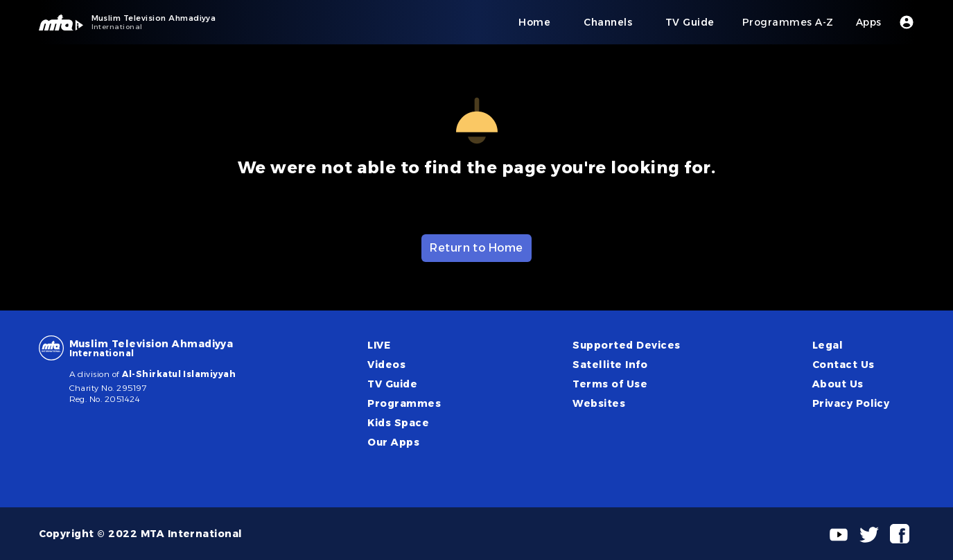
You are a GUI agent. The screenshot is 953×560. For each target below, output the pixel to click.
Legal (827, 345)
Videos (386, 364)
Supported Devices (626, 345)
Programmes (404, 403)
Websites (598, 403)
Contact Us (843, 364)
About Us (838, 384)
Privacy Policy (851, 403)
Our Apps (393, 442)
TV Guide (392, 384)
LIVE (378, 345)
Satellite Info (609, 364)
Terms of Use (609, 384)
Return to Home (476, 247)
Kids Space (398, 423)
